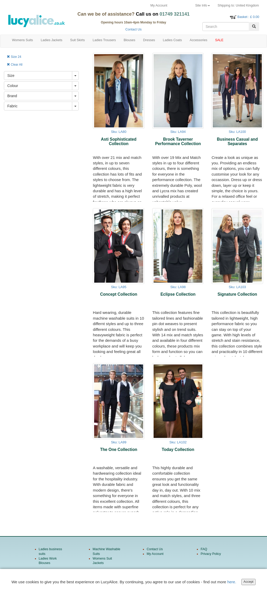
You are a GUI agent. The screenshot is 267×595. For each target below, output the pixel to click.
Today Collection (178, 449)
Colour (12, 86)
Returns (181, 5)
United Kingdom (238, 5)
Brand (12, 96)
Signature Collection (237, 294)
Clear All (14, 64)
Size (10, 75)
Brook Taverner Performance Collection (178, 141)
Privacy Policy (211, 554)
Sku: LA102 (178, 442)
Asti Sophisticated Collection (118, 141)
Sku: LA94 (178, 132)
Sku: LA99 (118, 442)
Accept (248, 582)
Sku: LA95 (118, 287)
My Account (158, 5)
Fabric (12, 106)
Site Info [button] (202, 5)
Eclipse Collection (177, 294)
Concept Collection (118, 294)
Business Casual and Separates (237, 141)
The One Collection (118, 449)
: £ (248, 17)
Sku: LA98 (178, 287)
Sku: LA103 (237, 287)
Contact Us (133, 29)
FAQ (204, 549)
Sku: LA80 (118, 132)
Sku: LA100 (237, 132)
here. (231, 582)
